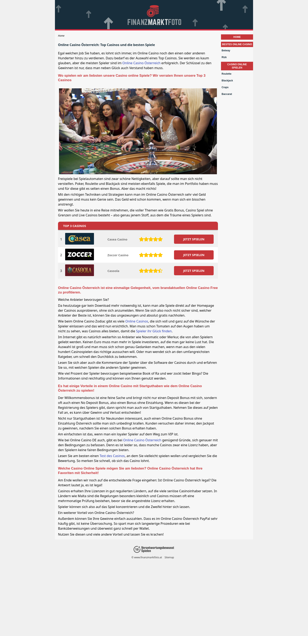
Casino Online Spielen (237, 66)
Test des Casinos (112, 456)
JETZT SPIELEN (193, 239)
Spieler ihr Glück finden (154, 331)
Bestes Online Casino (237, 44)
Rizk (224, 57)
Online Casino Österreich (141, 63)
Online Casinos (136, 321)
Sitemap (169, 557)
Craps (225, 87)
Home (237, 37)
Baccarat (227, 94)
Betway (226, 50)
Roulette (226, 73)
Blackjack (227, 80)
